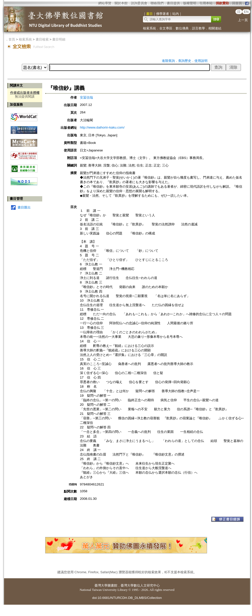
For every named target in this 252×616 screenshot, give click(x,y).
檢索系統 (149, 28)
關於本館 (121, 3)
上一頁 (243, 20)
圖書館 (112, 585)
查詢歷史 (184, 61)
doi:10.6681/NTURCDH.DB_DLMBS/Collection (127, 598)
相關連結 (214, 28)
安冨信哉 (86, 97)
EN (246, 12)
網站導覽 (104, 3)
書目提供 (173, 3)
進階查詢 (168, 61)
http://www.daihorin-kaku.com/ (102, 127)
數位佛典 (182, 28)
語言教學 (198, 28)
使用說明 (201, 61)
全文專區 (165, 28)
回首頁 (237, 3)
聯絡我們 (157, 3)
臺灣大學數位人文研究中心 (140, 585)
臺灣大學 (101, 585)
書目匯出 (24, 207)
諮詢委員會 (139, 3)
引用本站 (206, 3)
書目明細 (58, 39)
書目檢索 (42, 39)
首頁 (12, 39)
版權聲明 (189, 3)
